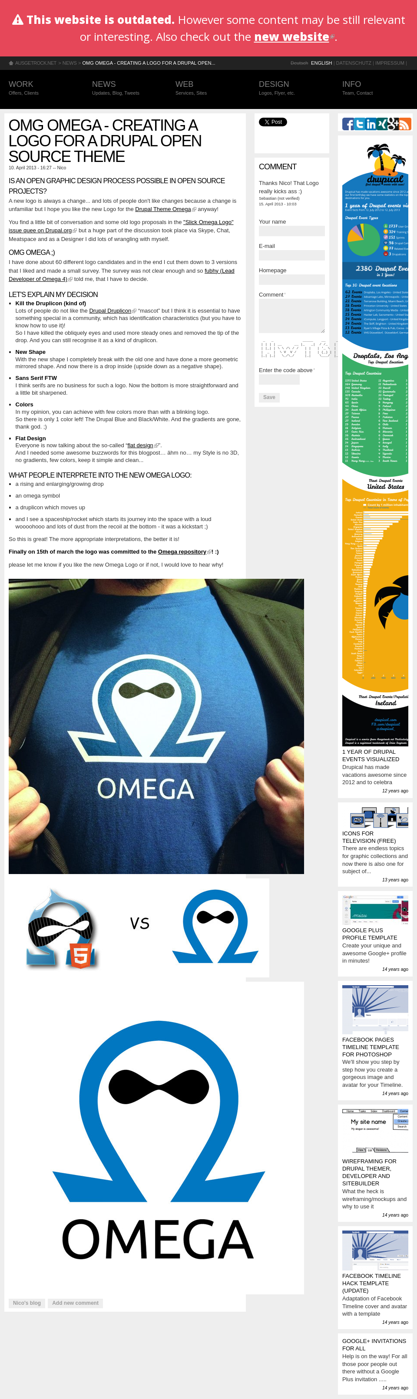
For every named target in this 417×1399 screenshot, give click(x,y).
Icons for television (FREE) (369, 837)
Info (375, 88)
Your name (272, 221)
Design (292, 88)
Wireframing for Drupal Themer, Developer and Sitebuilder (369, 1172)
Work (42, 88)
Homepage (273, 270)
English (321, 63)
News (70, 63)
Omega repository (185, 551)
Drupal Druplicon (112, 310)
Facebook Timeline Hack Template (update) (371, 1283)
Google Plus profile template (369, 934)
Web (208, 88)
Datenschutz (353, 63)
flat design (143, 445)
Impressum (389, 63)
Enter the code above (287, 370)
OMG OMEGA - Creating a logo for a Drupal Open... (148, 63)
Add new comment (75, 1303)
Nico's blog (27, 1303)
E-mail (267, 246)
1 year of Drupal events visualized (370, 755)
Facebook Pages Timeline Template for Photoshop (370, 1047)
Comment (272, 294)
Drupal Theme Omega (165, 209)
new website (294, 36)
